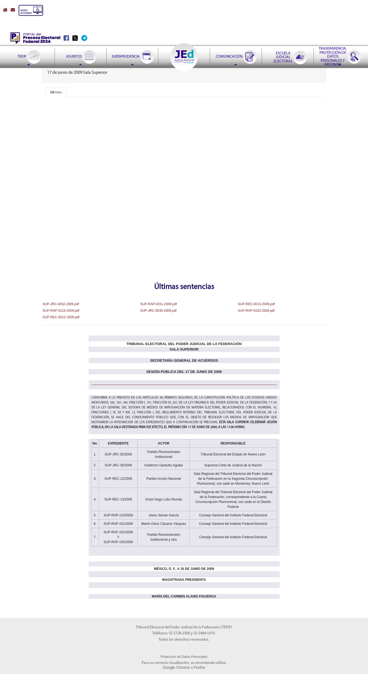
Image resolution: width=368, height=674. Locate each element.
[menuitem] (29, 43)
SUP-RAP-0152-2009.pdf (256, 311)
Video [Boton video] (56, 92)
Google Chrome (176, 667)
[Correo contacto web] (13, 10)
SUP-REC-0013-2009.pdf (256, 304)
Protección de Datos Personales (184, 657)
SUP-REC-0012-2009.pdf (61, 317)
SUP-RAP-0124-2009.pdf (60, 311)
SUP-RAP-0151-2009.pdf (158, 304)
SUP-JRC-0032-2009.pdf (60, 304)
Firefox (199, 667)
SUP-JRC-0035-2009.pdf (158, 311)
